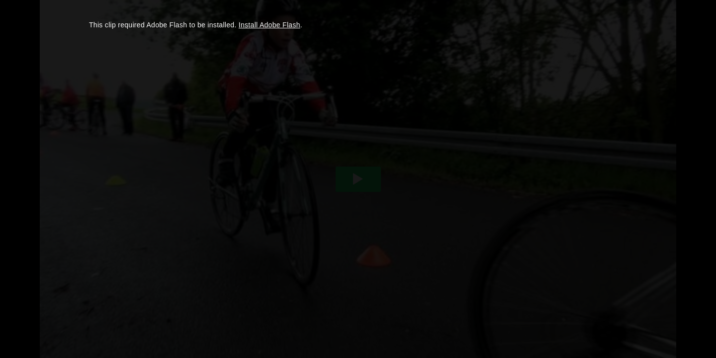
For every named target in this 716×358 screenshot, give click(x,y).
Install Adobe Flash (269, 25)
